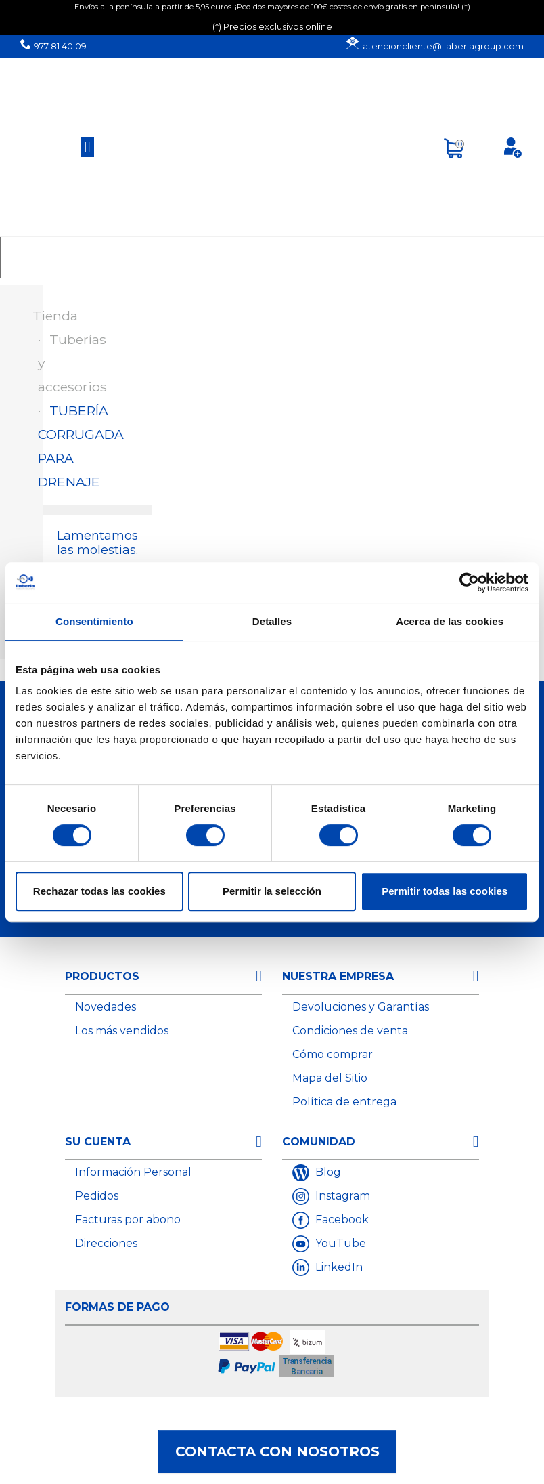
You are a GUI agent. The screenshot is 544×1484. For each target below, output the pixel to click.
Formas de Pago (117, 1306)
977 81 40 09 (60, 46)
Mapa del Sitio (329, 1078)
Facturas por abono (128, 1219)
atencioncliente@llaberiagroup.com (443, 46)
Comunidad (318, 1141)
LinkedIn (338, 1266)
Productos (102, 976)
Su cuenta (98, 1141)
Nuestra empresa (338, 976)
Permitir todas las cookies (444, 891)
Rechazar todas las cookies (99, 891)
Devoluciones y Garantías (360, 1006)
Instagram (341, 1195)
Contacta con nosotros (277, 1451)
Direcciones (106, 1243)
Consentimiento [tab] (94, 621)
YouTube (339, 1243)
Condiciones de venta (350, 1030)
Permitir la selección (272, 891)
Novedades (105, 1006)
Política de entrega (344, 1101)
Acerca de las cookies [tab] (449, 621)
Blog (327, 1172)
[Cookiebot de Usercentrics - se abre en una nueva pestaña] (469, 582)
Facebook (341, 1219)
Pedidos (96, 1195)
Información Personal (133, 1172)
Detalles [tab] (272, 621)
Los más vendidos (121, 1030)
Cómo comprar (332, 1054)
